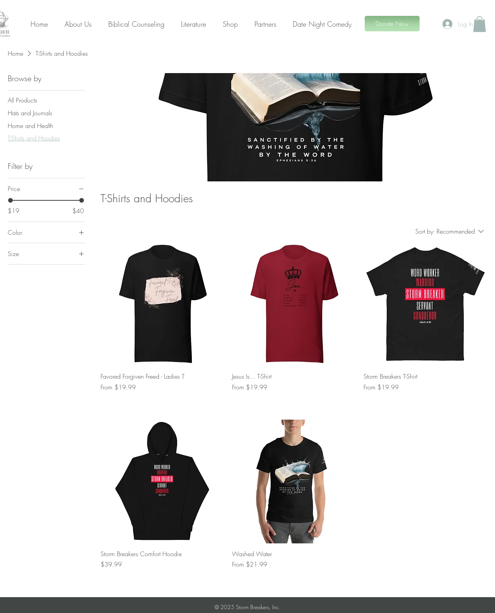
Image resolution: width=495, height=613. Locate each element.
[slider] (10, 200)
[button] (479, 24)
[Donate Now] (392, 23)
